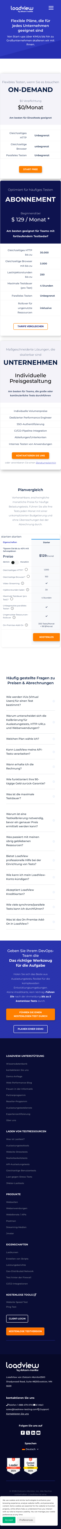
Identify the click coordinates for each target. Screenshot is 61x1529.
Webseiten (12, 1202)
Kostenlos (46, 637)
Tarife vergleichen (31, 326)
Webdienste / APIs (16, 1214)
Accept (9, 1519)
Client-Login (17, 1318)
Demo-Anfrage (14, 1076)
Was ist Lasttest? (15, 1139)
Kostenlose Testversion (25, 1331)
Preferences (26, 1519)
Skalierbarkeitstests (16, 1158)
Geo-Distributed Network (20, 1271)
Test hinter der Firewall (18, 1277)
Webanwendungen (16, 1208)
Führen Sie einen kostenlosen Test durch (30, 1014)
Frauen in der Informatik (19, 1089)
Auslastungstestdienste (19, 1107)
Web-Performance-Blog (19, 1082)
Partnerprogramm (16, 1095)
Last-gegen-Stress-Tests (19, 1176)
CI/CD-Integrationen (17, 1283)
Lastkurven (12, 1252)
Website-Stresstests (17, 1151)
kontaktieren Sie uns (30, 455)
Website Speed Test (17, 1302)
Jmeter (10, 1233)
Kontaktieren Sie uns (17, 1413)
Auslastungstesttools (17, 1145)
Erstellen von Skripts (17, 1258)
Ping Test (11, 1306)
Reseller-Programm (16, 1101)
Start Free (30, 169)
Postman (11, 1221)
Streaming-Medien (16, 1227)
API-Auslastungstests (18, 1164)
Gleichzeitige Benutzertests (21, 1170)
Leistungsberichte (16, 1265)
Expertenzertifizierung (18, 1114)
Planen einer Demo (30, 1028)
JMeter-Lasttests (15, 1183)
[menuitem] (30, 1450)
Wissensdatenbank (16, 1063)
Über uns (11, 1120)
